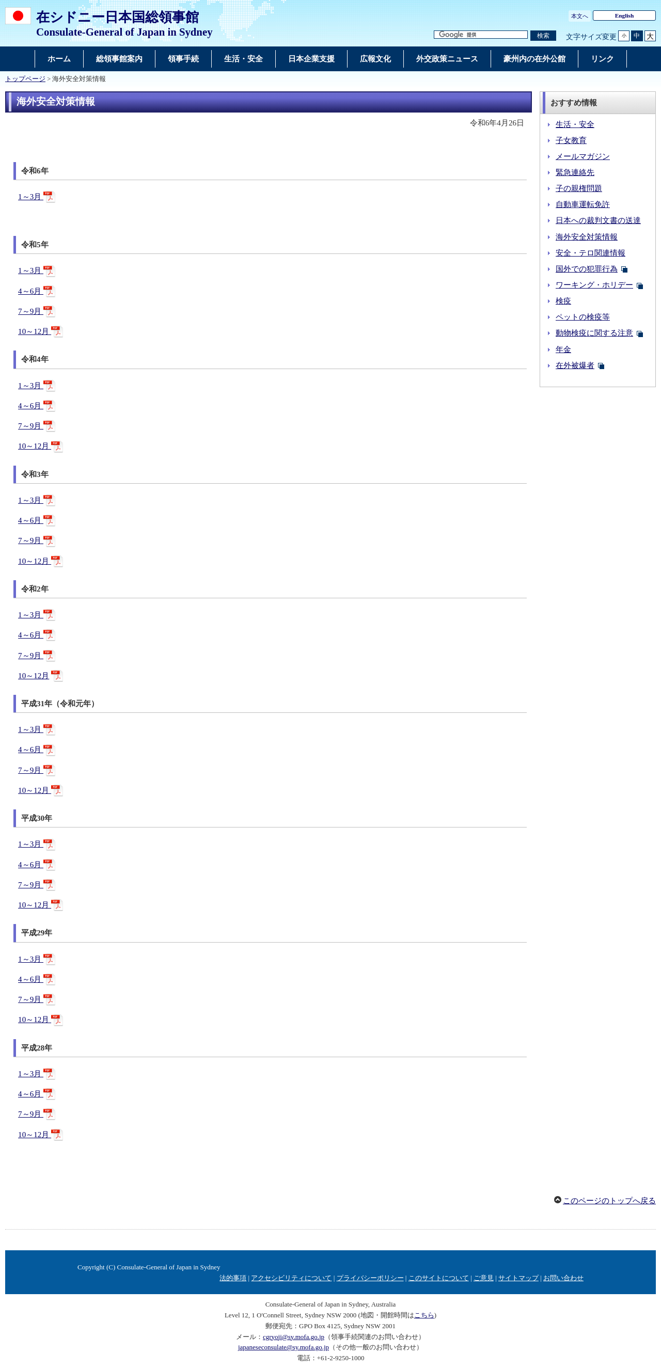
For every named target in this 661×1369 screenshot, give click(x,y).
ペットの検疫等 (583, 317)
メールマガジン (583, 156)
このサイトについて (438, 1278)
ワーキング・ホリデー (594, 285)
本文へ (579, 16)
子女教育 (571, 140)
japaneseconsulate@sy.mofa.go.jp (283, 1347)
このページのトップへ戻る (609, 1201)
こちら (424, 1315)
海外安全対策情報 (587, 237)
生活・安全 (575, 124)
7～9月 (30, 311)
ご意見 (484, 1278)
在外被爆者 (575, 365)
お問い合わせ (563, 1278)
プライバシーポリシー (370, 1278)
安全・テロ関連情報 (590, 253)
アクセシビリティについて (291, 1278)
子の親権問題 (579, 188)
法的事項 (232, 1278)
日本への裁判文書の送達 (598, 220)
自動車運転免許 (583, 204)
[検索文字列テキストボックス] (481, 34)
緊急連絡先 (575, 172)
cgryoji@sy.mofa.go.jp (293, 1337)
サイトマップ (518, 1278)
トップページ (25, 79)
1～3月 (30, 197)
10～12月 (34, 331)
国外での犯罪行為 (587, 269)
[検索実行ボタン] (543, 35)
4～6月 (30, 291)
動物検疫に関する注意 (594, 333)
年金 (563, 349)
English (624, 15)
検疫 (563, 301)
